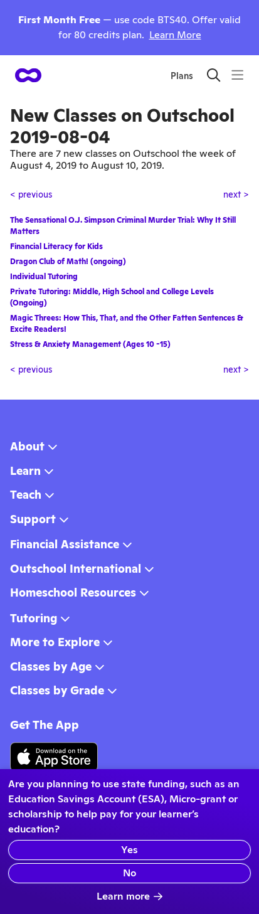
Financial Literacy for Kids (56, 247)
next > (236, 194)
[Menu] (237, 75)
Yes (129, 849)
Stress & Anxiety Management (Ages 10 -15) (90, 344)
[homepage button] (28, 75)
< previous (31, 194)
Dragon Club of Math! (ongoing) (68, 262)
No (129, 872)
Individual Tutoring (44, 277)
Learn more (130, 896)
